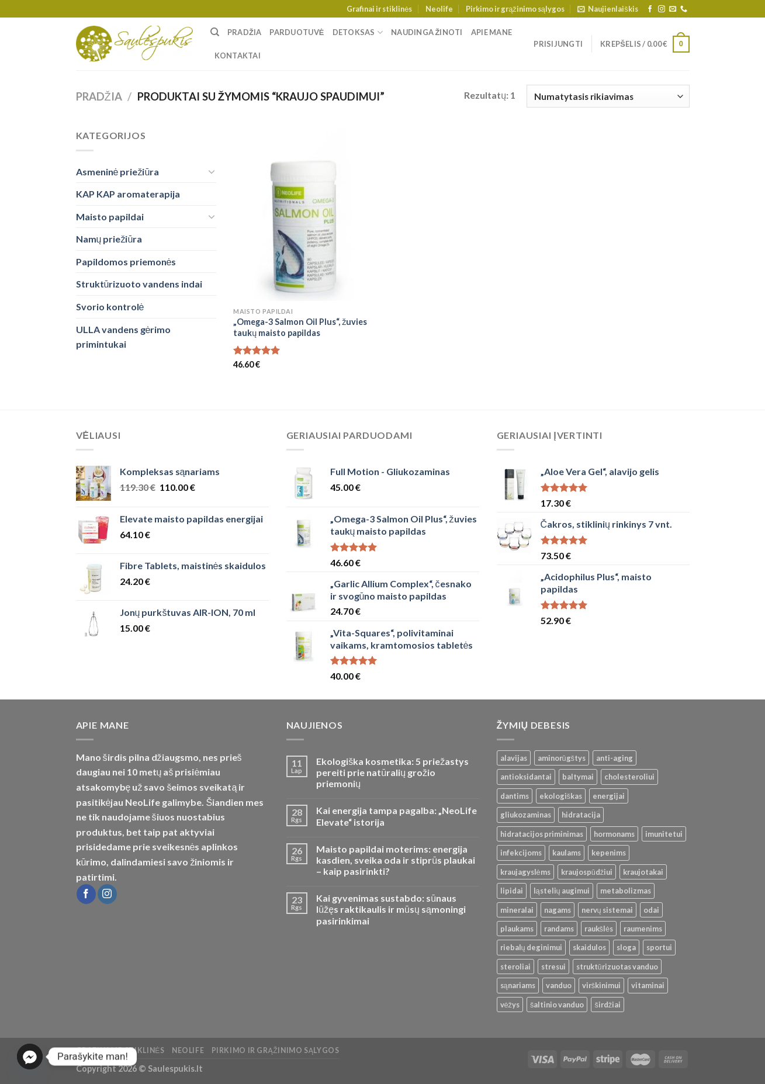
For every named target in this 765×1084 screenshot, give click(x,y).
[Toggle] (211, 171)
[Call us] (683, 9)
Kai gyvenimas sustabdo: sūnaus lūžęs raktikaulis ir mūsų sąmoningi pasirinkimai (391, 909)
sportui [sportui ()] (659, 947)
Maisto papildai (110, 216)
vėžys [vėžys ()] (510, 1004)
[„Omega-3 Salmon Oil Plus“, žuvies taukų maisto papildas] (305, 214)
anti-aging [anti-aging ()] (614, 758)
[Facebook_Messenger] (30, 1056)
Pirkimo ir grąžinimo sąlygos (515, 8)
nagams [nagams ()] (557, 910)
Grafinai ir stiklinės (379, 8)
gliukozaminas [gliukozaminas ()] (525, 814)
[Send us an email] (672, 9)
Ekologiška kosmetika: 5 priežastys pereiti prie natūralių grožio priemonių (392, 772)
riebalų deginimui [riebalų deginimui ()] (531, 947)
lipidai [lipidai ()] (511, 890)
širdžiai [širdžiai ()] (607, 1004)
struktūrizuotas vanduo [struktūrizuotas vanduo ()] (617, 966)
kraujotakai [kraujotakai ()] (643, 872)
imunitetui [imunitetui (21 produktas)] (664, 834)
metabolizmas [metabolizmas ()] (625, 890)
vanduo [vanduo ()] (559, 985)
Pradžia (244, 32)
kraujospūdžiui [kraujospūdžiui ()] (587, 872)
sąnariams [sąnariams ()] (517, 985)
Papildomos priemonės (126, 261)
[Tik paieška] (214, 32)
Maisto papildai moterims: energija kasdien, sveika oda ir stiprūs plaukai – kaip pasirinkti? (395, 860)
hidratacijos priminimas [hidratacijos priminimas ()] (541, 834)
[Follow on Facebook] (649, 9)
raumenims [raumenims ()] (643, 928)
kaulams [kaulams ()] (566, 852)
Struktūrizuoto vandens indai (139, 283)
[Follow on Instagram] (661, 9)
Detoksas (358, 32)
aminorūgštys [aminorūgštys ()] (562, 758)
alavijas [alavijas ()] (513, 758)
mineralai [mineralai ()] (517, 910)
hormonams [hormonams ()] (614, 834)
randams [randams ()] (559, 928)
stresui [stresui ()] (553, 966)
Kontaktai (237, 55)
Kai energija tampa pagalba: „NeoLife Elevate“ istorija (396, 816)
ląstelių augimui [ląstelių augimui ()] (562, 890)
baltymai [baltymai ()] (578, 776)
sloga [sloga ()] (626, 947)
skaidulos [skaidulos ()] (589, 947)
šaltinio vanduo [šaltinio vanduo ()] (557, 1004)
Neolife (439, 8)
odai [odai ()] (651, 910)
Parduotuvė (296, 32)
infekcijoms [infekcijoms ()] (521, 852)
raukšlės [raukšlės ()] (599, 928)
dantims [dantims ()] (514, 796)
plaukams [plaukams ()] (517, 928)
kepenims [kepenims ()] (608, 852)
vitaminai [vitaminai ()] (647, 985)
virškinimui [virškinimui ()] (601, 985)
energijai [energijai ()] (609, 796)
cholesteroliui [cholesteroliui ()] (629, 776)
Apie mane (491, 32)
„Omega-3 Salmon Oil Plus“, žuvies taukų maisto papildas (300, 327)
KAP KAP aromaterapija (128, 193)
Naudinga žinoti (427, 32)
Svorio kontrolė (110, 306)
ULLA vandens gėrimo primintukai (123, 337)
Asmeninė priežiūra (118, 171)
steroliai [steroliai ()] (515, 966)
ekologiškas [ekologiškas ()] (560, 796)
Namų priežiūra (109, 238)
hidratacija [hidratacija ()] (581, 814)
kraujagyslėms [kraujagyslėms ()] (525, 872)
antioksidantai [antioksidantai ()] (526, 776)
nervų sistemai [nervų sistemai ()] (607, 910)
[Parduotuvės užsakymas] (608, 96)
